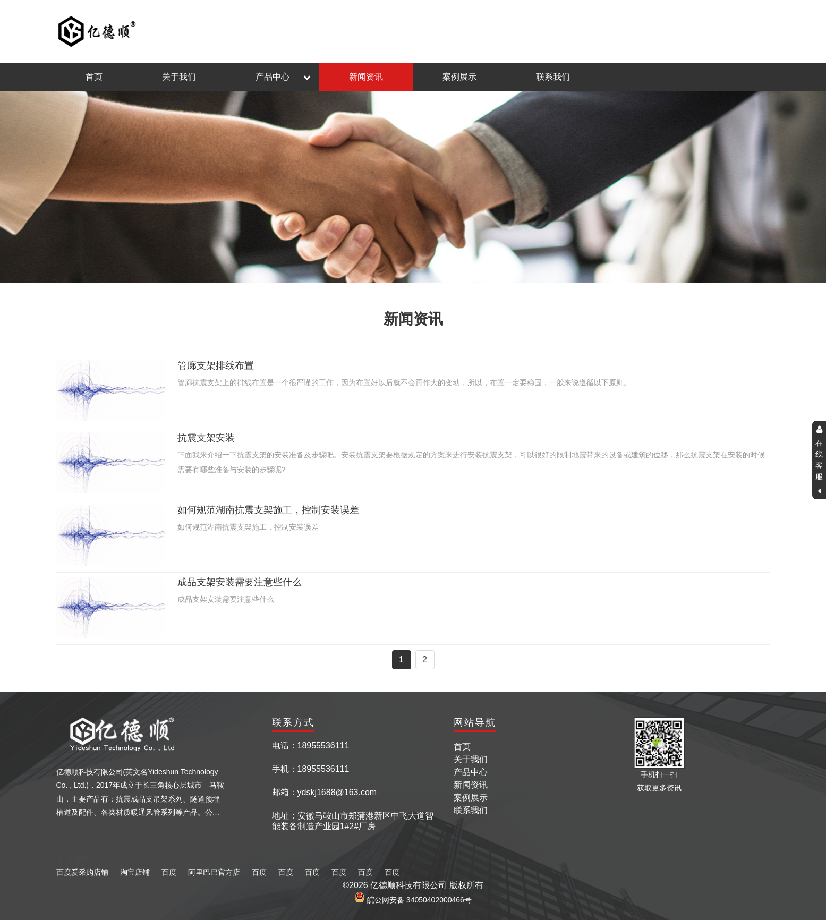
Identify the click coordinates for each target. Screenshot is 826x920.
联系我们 (553, 76)
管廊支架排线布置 (215, 365)
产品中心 (272, 76)
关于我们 (179, 76)
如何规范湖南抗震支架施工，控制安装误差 (268, 510)
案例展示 (459, 76)
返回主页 (753, 31)
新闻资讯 (366, 76)
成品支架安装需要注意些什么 (239, 582)
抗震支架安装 (206, 437)
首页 (94, 76)
